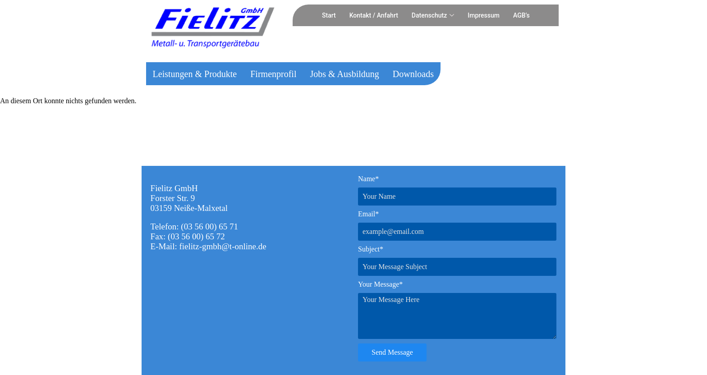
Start (329, 15)
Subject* (370, 249)
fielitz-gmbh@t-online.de (222, 246)
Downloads (413, 74)
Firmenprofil (273, 74)
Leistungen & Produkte (195, 74)
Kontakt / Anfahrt (373, 15)
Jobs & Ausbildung (344, 74)
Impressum (484, 15)
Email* (368, 214)
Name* (368, 179)
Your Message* (380, 284)
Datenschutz (433, 15)
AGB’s (521, 15)
